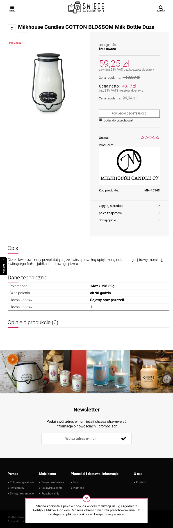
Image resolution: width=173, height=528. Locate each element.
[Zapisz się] (124, 438)
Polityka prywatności (22, 482)
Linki (76, 482)
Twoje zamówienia (52, 482)
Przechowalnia (50, 493)
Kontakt (141, 482)
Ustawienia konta (52, 488)
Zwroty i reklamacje (22, 493)
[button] (129, 205)
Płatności (78, 488)
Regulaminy (17, 488)
